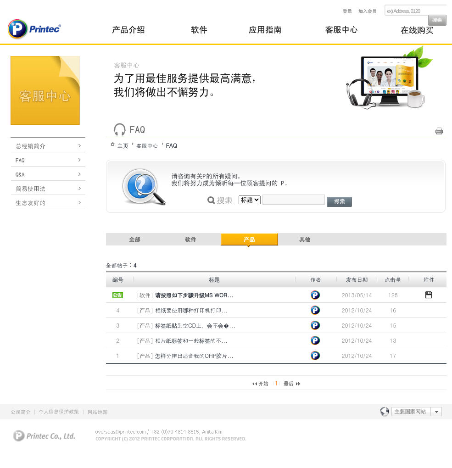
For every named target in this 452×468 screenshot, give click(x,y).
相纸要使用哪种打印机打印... (191, 310)
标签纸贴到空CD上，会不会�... (195, 325)
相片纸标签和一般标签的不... (191, 340)
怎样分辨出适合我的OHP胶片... (194, 355)
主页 (122, 145)
